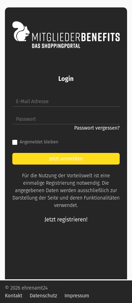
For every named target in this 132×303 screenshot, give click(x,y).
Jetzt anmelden (66, 159)
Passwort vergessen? (97, 128)
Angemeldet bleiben (39, 141)
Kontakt (13, 296)
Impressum (76, 296)
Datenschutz (43, 296)
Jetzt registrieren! (66, 219)
